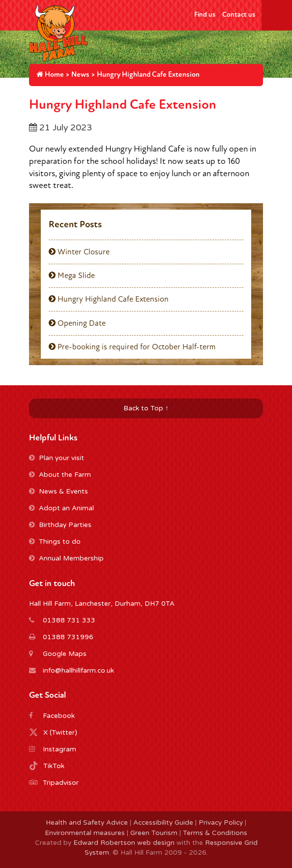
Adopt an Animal (61, 508)
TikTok (53, 766)
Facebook (59, 716)
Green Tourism (153, 833)
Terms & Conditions (215, 833)
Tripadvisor (61, 783)
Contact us (238, 14)
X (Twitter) (60, 733)
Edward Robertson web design (124, 843)
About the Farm (60, 475)
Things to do (55, 542)
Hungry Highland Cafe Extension (109, 299)
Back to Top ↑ (146, 408)
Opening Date (77, 323)
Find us (204, 14)
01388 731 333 (69, 620)
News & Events (58, 492)
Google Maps (65, 654)
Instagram (59, 749)
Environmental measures (85, 833)
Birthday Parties (60, 525)
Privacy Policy (221, 823)
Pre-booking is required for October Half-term (132, 347)
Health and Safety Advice (87, 823)
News (80, 74)
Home (50, 74)
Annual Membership (66, 558)
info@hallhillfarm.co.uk (78, 671)
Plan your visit (56, 458)
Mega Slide (72, 275)
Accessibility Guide (163, 823)
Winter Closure (79, 252)
